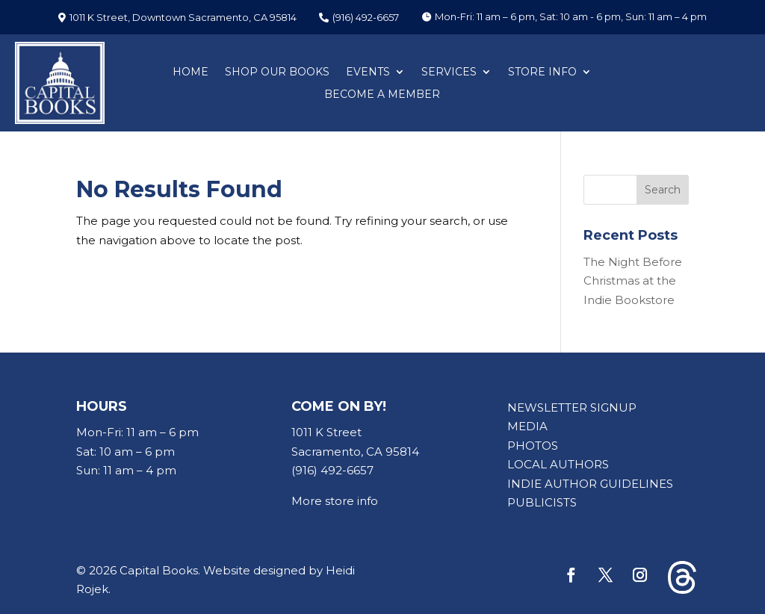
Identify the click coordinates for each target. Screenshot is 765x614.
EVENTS (368, 72)
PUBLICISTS (542, 502)
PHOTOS (532, 445)
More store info (334, 501)
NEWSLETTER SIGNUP (572, 407)
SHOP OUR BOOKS (277, 72)
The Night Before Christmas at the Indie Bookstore (632, 281)
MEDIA (527, 426)
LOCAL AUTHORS (558, 464)
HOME (190, 72)
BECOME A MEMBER (382, 95)
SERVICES (449, 72)
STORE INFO (542, 72)
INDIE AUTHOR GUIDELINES (590, 484)
